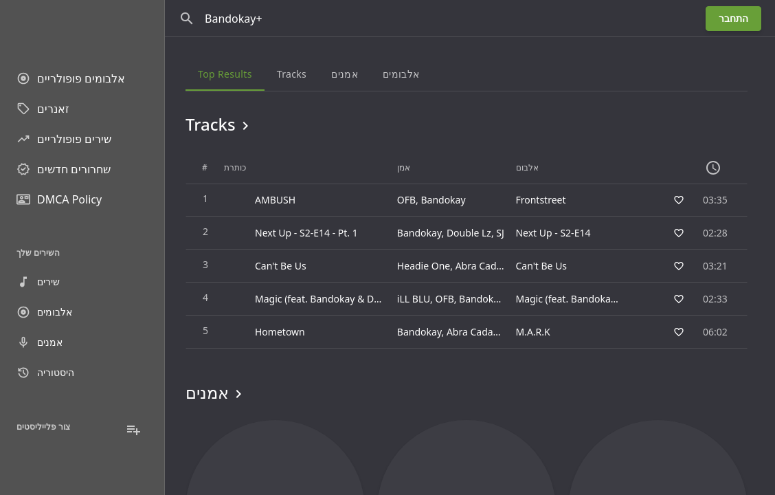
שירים (38, 282)
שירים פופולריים (63, 138)
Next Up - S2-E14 (552, 232)
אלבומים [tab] (401, 73)
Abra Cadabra (486, 265)
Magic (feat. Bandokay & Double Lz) (595, 298)
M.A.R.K (532, 331)
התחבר (733, 18)
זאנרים (42, 108)
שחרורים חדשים (63, 169)
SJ (500, 232)
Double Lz (469, 232)
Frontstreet (540, 199)
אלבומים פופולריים (70, 78)
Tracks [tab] (291, 73)
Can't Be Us (541, 265)
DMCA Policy (59, 199)
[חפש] (187, 19)
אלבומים (44, 312)
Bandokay (442, 199)
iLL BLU (413, 298)
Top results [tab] (225, 73)
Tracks (220, 124)
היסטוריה (45, 373)
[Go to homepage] (82, 27)
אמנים (39, 342)
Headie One (423, 265)
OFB (406, 199)
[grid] (467, 250)
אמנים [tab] (344, 73)
